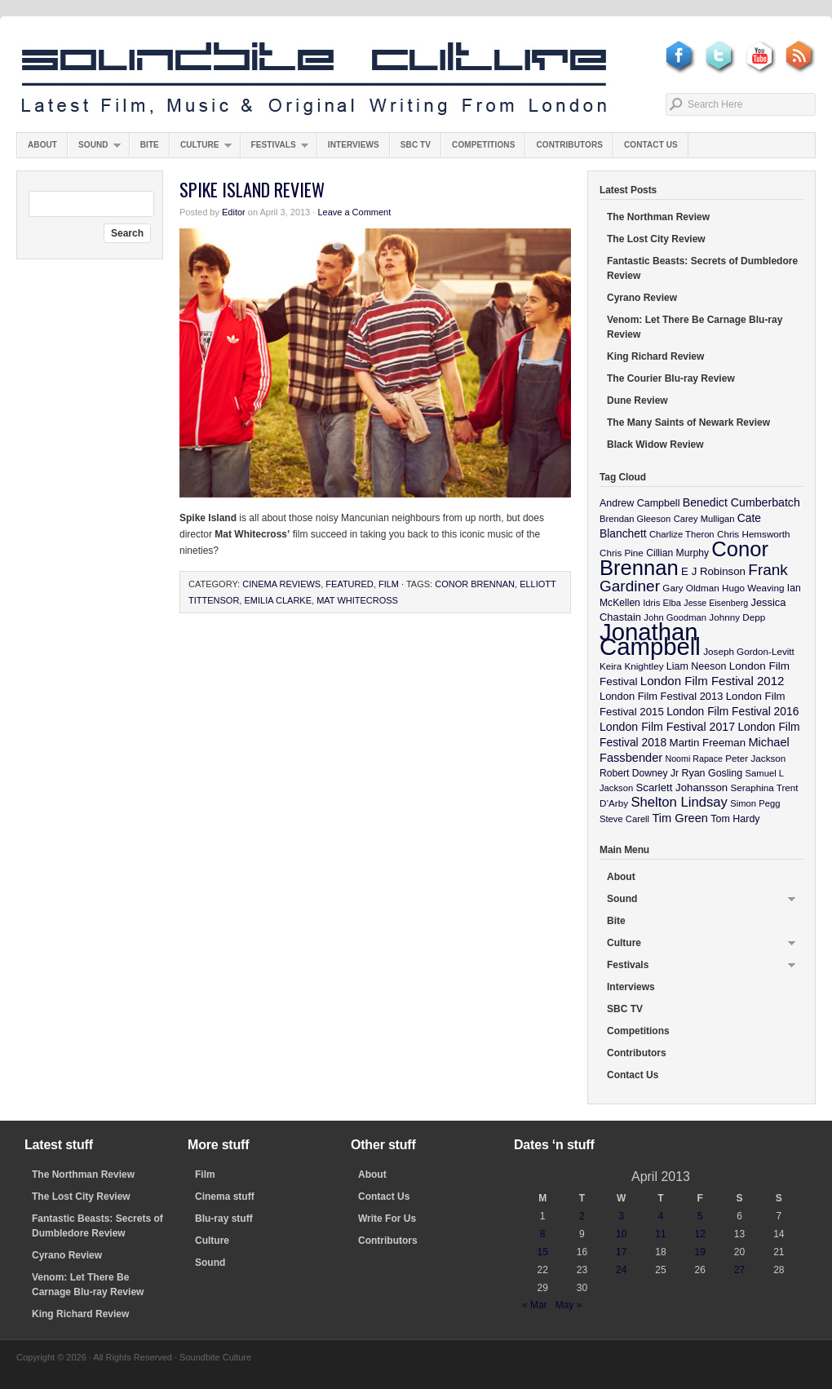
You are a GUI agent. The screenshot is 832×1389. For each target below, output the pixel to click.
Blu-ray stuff (224, 1218)
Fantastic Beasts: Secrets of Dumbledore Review (702, 268)
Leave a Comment (354, 212)
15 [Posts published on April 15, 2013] (542, 1252)
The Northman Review (658, 217)
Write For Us (387, 1218)
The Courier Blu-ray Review (671, 378)
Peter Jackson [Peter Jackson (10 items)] (755, 758)
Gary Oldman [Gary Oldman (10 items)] (690, 587)
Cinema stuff (224, 1196)
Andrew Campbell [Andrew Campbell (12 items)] (639, 503)
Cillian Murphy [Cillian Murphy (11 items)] (677, 553)
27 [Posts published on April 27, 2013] (739, 1270)
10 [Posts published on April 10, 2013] (621, 1234)
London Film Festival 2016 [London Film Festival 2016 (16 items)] (732, 711)
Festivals (274, 148)
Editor (234, 212)
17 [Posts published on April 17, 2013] (621, 1252)
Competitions (483, 144)
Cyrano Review (642, 297)
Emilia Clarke (278, 600)
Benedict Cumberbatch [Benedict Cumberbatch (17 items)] (741, 502)
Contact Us (651, 144)
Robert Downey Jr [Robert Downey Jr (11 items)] (639, 773)
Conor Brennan (475, 584)
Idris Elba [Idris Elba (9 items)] (662, 603)
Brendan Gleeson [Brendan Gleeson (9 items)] (635, 519)
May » (568, 1305)
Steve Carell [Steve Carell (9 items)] (624, 819)
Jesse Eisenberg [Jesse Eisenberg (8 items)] (716, 603)
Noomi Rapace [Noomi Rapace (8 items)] (694, 758)
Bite (149, 144)
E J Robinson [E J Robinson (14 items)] (713, 571)
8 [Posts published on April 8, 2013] (543, 1234)
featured (349, 584)
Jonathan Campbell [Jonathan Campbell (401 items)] (650, 639)
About (42, 144)
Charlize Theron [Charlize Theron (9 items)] (682, 534)
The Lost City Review (656, 239)
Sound (94, 148)
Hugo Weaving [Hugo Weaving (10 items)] (753, 587)
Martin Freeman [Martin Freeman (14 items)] (708, 743)
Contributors (569, 144)
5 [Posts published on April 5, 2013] (700, 1216)
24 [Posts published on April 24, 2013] (621, 1270)
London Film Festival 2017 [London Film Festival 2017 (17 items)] (667, 726)
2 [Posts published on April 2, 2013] (582, 1216)
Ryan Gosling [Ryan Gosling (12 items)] (711, 773)
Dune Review (637, 400)
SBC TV (416, 144)
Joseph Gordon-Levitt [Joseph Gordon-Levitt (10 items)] (748, 651)
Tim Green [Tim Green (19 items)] (679, 818)
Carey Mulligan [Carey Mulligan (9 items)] (704, 519)
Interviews (353, 144)
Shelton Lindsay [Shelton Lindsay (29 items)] (679, 802)
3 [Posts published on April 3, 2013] (621, 1216)
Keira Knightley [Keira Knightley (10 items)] (632, 666)
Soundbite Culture (314, 79)
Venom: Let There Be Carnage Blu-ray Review (694, 327)
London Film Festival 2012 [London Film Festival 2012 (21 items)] (712, 681)
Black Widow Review (655, 444)
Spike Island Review (252, 189)
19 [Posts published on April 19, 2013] (700, 1252)
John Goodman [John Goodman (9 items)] (675, 617)
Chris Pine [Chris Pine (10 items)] (622, 552)
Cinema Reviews (281, 584)
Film (388, 584)
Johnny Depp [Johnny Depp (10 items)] (737, 617)
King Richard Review (655, 356)
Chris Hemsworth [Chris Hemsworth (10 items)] (753, 534)
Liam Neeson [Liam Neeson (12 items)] (696, 666)
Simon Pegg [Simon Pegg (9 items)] (755, 803)
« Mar (534, 1305)
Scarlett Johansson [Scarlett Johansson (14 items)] (682, 787)
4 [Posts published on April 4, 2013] (661, 1216)
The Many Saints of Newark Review (688, 422)
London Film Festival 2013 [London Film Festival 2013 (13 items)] (661, 696)
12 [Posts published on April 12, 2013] (700, 1234)
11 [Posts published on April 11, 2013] (660, 1234)
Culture (201, 148)
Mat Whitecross (357, 600)
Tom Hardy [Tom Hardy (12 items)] (734, 819)
